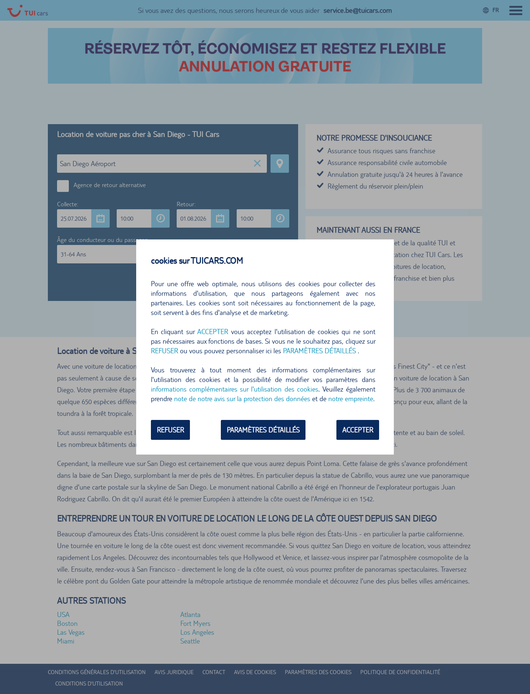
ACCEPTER (212, 331)
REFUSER (164, 351)
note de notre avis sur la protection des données (242, 399)
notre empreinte (350, 399)
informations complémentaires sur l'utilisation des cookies (234, 389)
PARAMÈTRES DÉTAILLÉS (319, 351)
